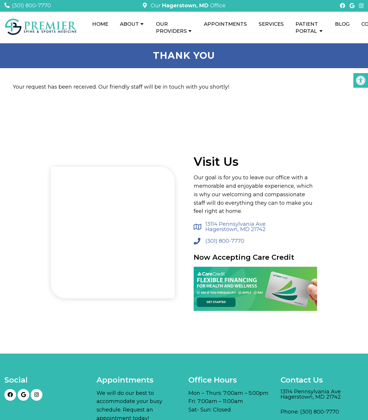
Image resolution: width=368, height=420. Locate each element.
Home (100, 24)
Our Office (187, 5)
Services (271, 24)
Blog (342, 24)
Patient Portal (306, 27)
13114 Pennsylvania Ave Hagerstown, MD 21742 (235, 226)
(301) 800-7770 (31, 5)
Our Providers (171, 27)
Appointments (225, 24)
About (129, 24)
